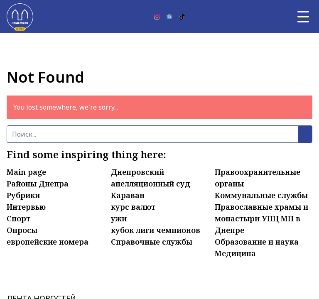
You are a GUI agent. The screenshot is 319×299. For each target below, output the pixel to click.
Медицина (235, 253)
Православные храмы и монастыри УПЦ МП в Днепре (261, 218)
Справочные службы (151, 242)
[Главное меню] (303, 16)
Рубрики (23, 195)
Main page (26, 172)
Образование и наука (257, 242)
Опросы (22, 230)
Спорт (18, 218)
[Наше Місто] (20, 16)
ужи (119, 218)
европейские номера (47, 242)
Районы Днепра (38, 184)
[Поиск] (152, 134)
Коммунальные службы (261, 195)
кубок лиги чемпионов (155, 230)
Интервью (26, 207)
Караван (128, 195)
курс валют (133, 207)
